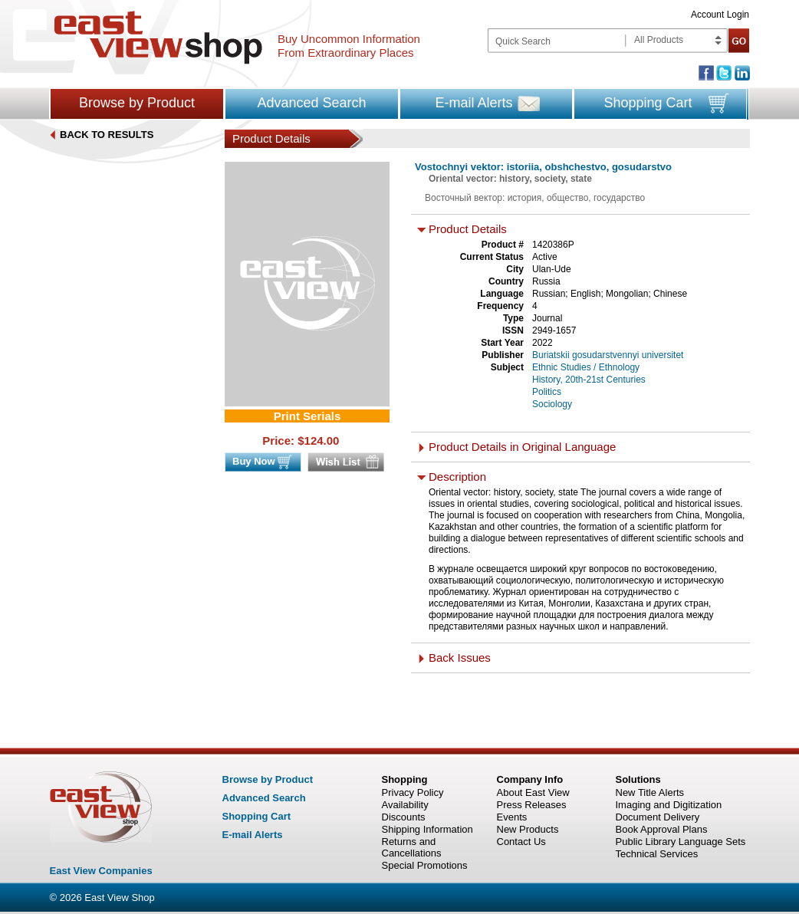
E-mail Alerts (473, 102)
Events (512, 817)
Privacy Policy (413, 792)
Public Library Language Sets (681, 841)
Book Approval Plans (662, 829)
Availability (405, 804)
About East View (533, 792)
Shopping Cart (647, 102)
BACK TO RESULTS (106, 134)
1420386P (553, 244)
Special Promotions (425, 865)
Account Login (720, 14)
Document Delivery (658, 817)
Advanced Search (311, 102)
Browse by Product (137, 102)
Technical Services (657, 854)
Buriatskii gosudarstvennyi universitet (607, 355)
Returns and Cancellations (412, 847)
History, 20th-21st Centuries (589, 379)
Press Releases (532, 804)
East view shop (158, 37)
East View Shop (119, 897)
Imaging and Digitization (669, 804)
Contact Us (521, 841)
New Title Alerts (650, 792)
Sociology (552, 404)
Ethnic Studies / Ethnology (586, 367)
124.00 (322, 440)
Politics (546, 391)
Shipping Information (427, 829)
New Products (528, 829)
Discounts (404, 817)
